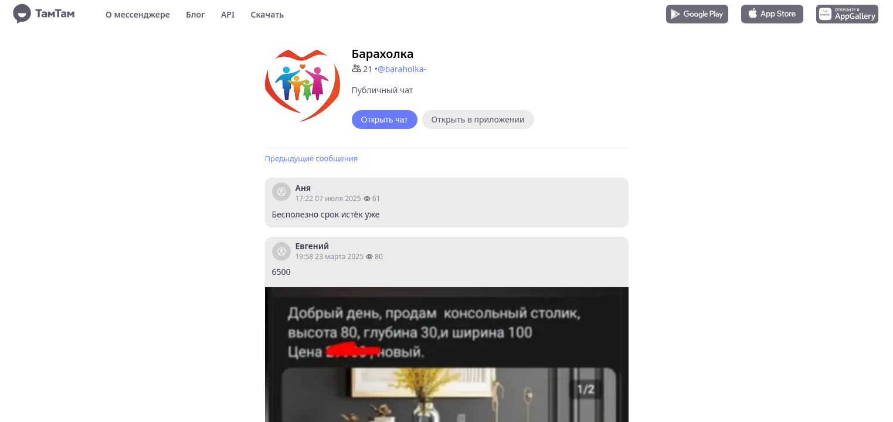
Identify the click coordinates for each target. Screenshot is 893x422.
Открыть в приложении (478, 119)
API (228, 14)
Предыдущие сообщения (311, 158)
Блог (195, 14)
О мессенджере (138, 14)
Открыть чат (384, 119)
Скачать (267, 14)
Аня (303, 187)
